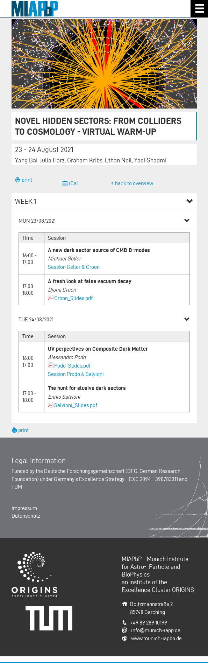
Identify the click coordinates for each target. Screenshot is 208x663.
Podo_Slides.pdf (72, 366)
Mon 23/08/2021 (37, 221)
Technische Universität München (51, 613)
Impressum (24, 508)
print (26, 180)
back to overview (134, 183)
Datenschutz (26, 516)
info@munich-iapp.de (155, 630)
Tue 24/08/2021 (36, 319)
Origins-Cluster (29, 555)
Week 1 (25, 201)
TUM (17, 487)
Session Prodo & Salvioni (76, 374)
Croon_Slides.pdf (73, 298)
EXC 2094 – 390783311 (153, 479)
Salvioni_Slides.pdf (75, 405)
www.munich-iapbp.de (156, 638)
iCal (73, 183)
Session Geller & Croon (74, 267)
